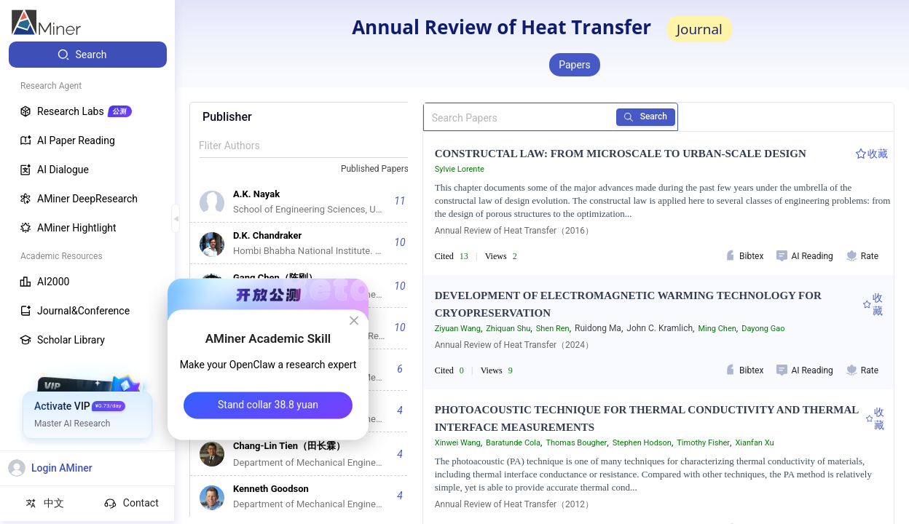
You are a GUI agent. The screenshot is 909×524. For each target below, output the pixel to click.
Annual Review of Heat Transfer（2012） (514, 504)
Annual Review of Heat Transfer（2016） (514, 231)
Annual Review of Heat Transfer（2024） (514, 345)
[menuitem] (88, 54)
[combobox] (381, 169)
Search (651, 116)
